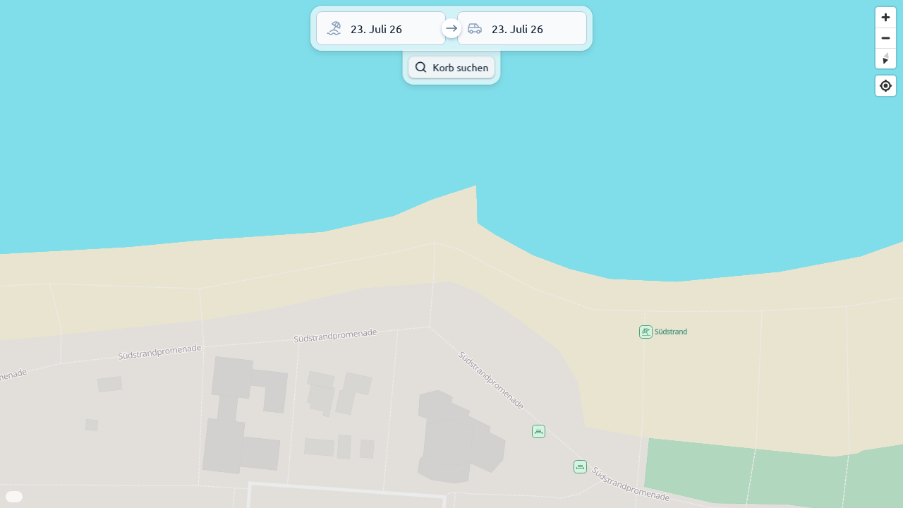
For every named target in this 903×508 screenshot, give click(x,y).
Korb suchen (451, 67)
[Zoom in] (885, 17)
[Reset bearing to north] (885, 58)
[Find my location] (885, 85)
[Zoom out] (885, 38)
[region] (451, 254)
